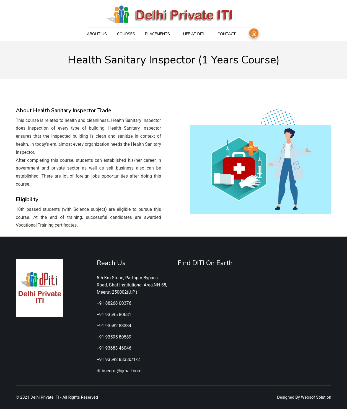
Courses (126, 34)
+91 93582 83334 (114, 326)
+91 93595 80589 (114, 337)
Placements (157, 34)
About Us (97, 34)
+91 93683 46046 (114, 349)
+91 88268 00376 (114, 304)
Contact (226, 34)
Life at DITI (193, 34)
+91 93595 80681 (114, 315)
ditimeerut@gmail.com (119, 371)
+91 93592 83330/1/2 (118, 360)
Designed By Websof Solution (304, 398)
